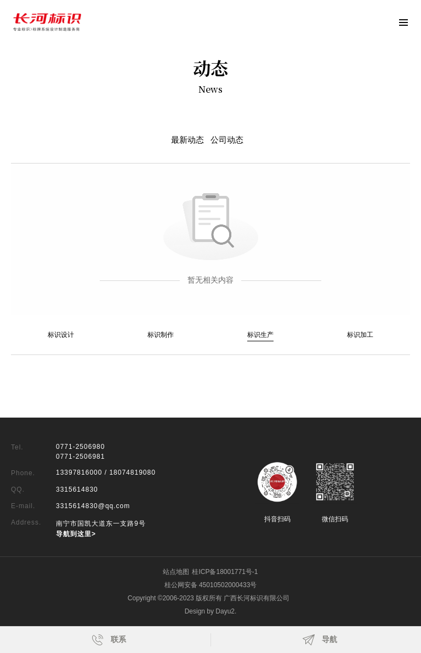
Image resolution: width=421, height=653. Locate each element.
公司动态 (226, 140)
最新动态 (187, 140)
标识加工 (360, 335)
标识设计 (61, 335)
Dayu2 (225, 611)
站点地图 (176, 572)
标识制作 (160, 335)
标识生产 (260, 335)
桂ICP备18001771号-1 (225, 572)
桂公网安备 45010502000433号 (210, 585)
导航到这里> (76, 534)
